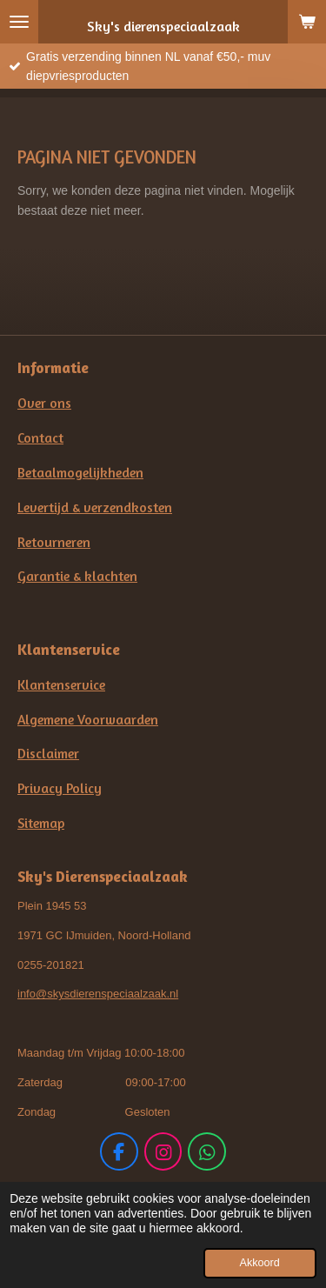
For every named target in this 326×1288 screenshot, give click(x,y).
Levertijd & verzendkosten (94, 507)
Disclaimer (48, 753)
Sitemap (40, 823)
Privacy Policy (59, 788)
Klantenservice (61, 685)
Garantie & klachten (77, 576)
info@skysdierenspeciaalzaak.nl (97, 993)
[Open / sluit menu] (19, 21)
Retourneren (53, 542)
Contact (40, 438)
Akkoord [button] (260, 1263)
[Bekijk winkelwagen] (307, 21)
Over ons (44, 403)
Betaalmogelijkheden (80, 472)
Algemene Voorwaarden (87, 719)
